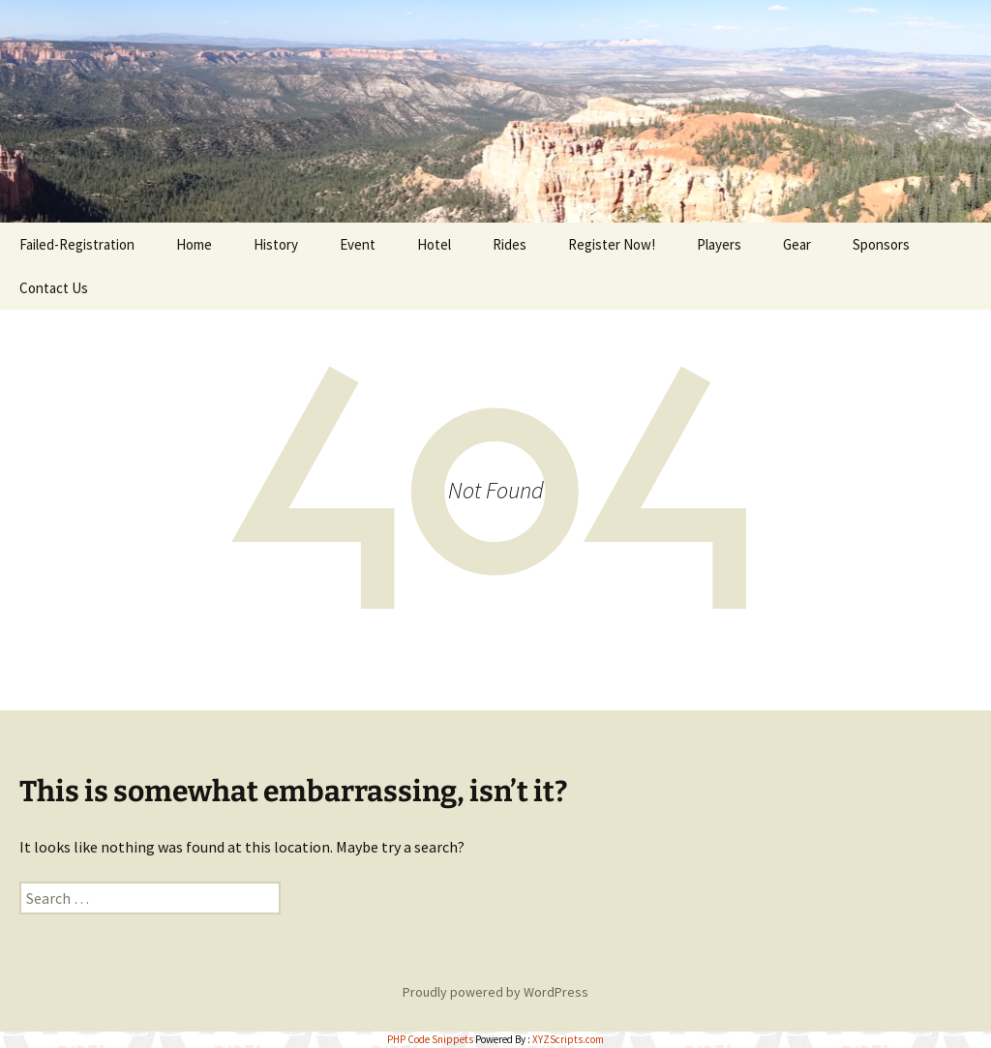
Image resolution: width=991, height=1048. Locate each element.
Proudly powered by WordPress (495, 992)
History (276, 244)
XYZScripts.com (568, 1039)
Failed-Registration (77, 244)
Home (194, 244)
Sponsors (881, 244)
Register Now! (611, 244)
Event (357, 244)
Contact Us (53, 288)
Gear (797, 244)
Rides (509, 244)
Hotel (434, 244)
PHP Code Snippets (430, 1039)
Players (719, 244)
